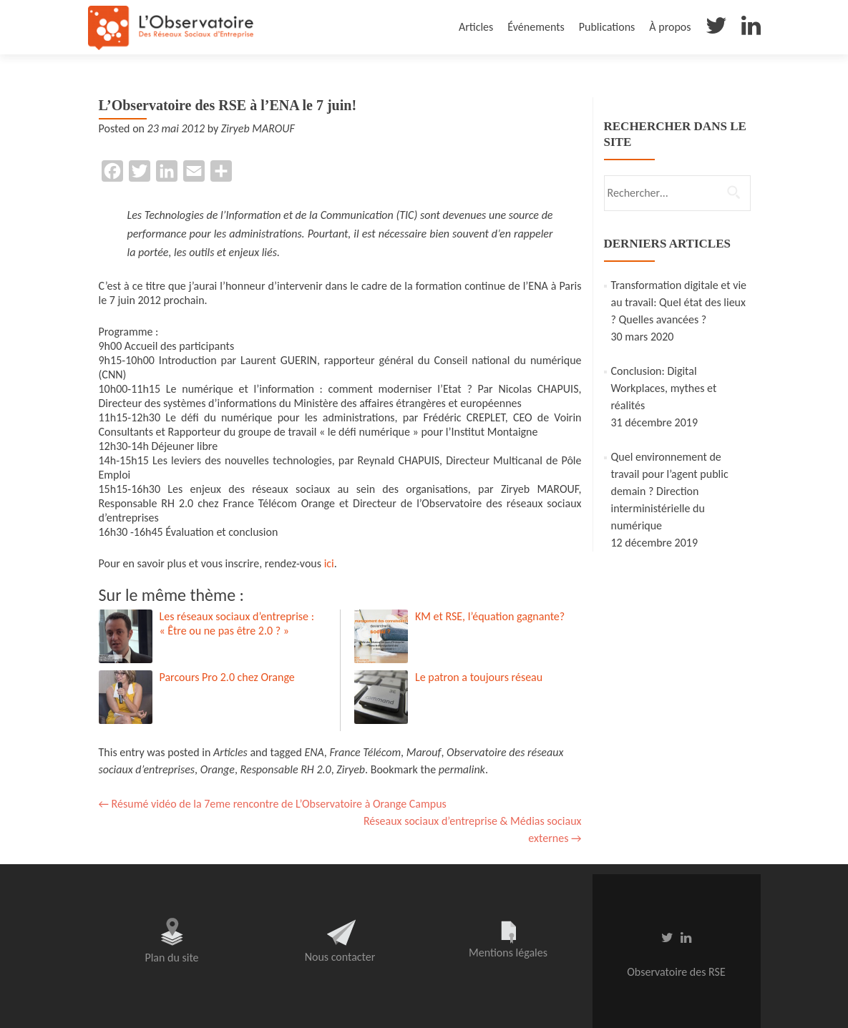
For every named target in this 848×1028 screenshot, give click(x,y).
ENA (313, 752)
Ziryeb (350, 769)
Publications (607, 27)
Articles (476, 27)
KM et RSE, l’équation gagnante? (490, 616)
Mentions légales (508, 952)
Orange (217, 769)
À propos (670, 27)
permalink (462, 769)
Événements (535, 27)
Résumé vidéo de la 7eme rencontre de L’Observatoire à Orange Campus (273, 804)
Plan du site (171, 957)
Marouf (424, 752)
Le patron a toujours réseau (478, 677)
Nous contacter (340, 957)
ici (329, 563)
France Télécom (365, 752)
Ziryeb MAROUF (258, 128)
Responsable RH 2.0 (285, 769)
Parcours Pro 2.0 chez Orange (227, 677)
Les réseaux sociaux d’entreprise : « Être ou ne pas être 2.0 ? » (237, 623)
